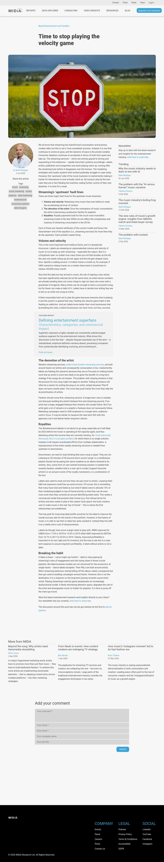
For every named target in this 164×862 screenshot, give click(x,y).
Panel (133, 2)
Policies (122, 829)
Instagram (147, 844)
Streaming (23, 187)
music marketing (16, 191)
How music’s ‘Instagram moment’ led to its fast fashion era (130, 648)
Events (98, 829)
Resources (112, 10)
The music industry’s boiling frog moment (137, 202)
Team (142, 2)
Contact (115, 2)
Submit (122, 749)
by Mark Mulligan (20, 170)
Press (125, 2)
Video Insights (92, 10)
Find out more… (46, 352)
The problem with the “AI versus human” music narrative (136, 186)
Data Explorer (50, 10)
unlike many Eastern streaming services (85, 364)
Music (15, 187)
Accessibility (124, 844)
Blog (127, 10)
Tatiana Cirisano (125, 191)
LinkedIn (147, 829)
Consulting (70, 10)
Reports (30, 10)
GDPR (121, 848)
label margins (20, 208)
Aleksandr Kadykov (21, 136)
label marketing (25, 195)
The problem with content (133, 234)
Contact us (100, 848)
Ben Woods (63, 655)
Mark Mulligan (124, 175)
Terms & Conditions (127, 839)
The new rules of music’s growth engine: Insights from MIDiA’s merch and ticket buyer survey (137, 219)
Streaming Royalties (20, 204)
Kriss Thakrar (113, 655)
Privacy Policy (125, 834)
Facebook (147, 839)
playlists (12, 195)
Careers (98, 839)
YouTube (147, 834)
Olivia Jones (13, 653)
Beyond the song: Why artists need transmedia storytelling (28, 648)
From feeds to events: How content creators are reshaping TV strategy (78, 648)
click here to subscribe (80, 601)
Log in (151, 2)
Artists (29, 191)
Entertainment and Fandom (56, 26)
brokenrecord (20, 200)
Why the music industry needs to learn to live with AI (137, 170)
